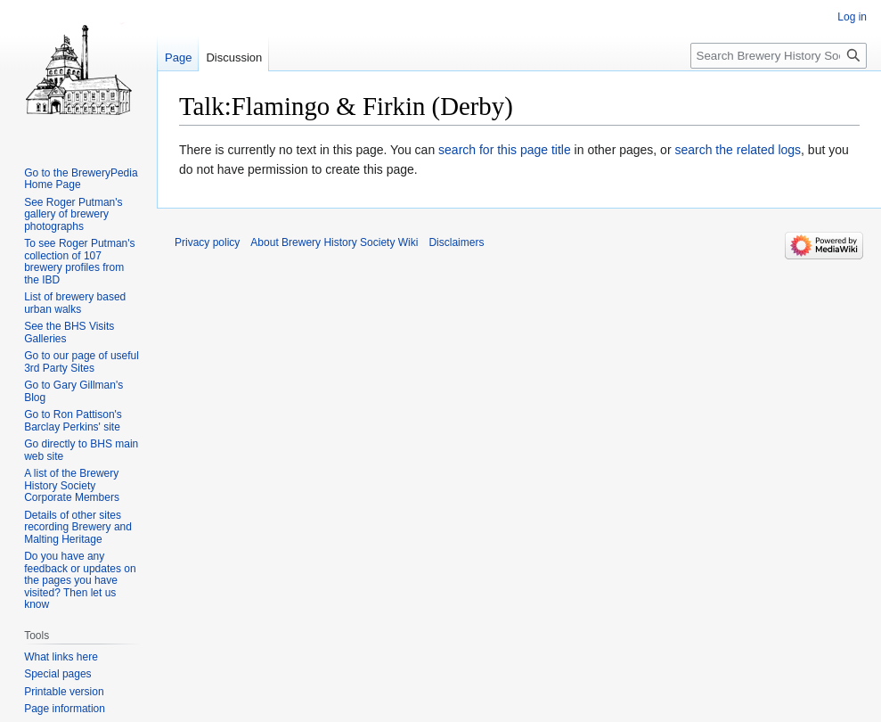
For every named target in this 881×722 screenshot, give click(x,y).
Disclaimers (456, 242)
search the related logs (737, 150)
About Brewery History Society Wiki (334, 242)
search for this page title (504, 150)
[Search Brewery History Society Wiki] (778, 56)
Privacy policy (207, 242)
